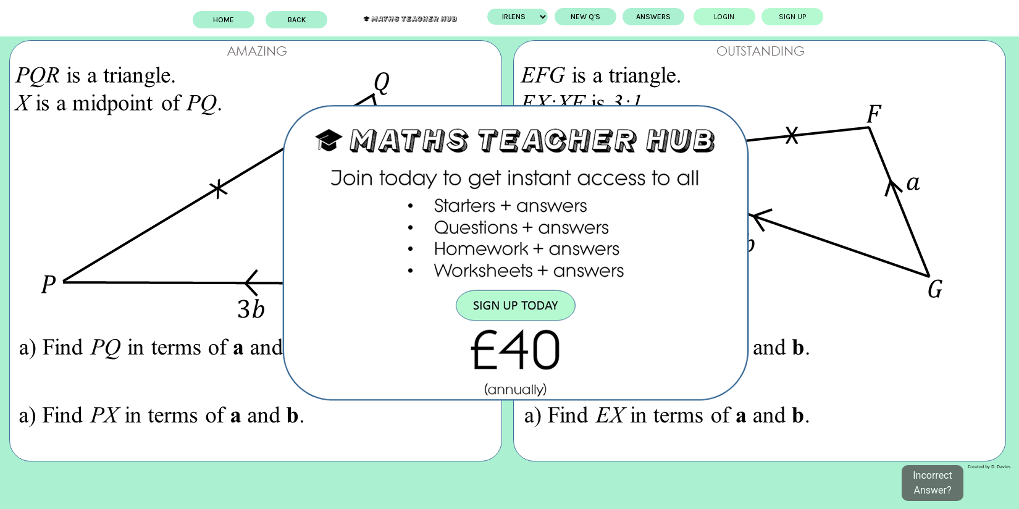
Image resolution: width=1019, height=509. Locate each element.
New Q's (582, 16)
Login (721, 16)
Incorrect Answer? (932, 482)
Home (226, 19)
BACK (300, 19)
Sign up (789, 16)
